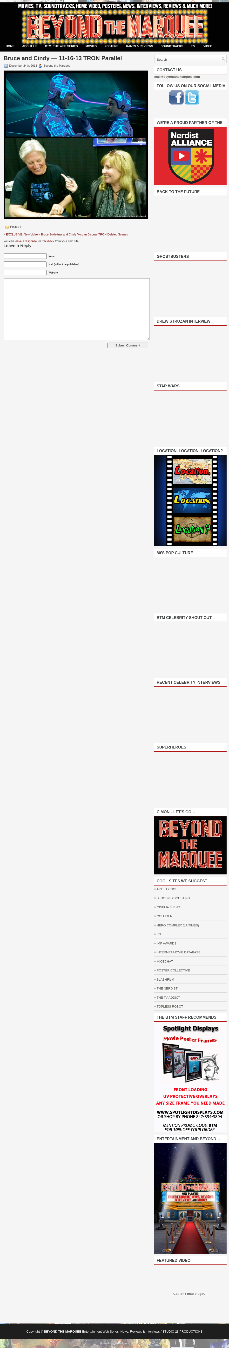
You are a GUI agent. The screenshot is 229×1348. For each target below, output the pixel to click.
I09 (159, 934)
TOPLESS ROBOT (170, 1006)
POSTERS (111, 46)
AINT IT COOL (167, 889)
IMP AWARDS (166, 943)
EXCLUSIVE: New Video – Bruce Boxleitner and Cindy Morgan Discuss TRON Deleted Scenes (67, 234)
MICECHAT (165, 961)
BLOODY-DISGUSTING (173, 898)
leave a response (26, 241)
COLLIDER (164, 916)
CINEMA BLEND (168, 907)
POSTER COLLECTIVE (173, 970)
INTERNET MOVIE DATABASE (178, 952)
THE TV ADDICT (168, 997)
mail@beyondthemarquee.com (177, 76)
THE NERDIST (167, 988)
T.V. (193, 46)
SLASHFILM (165, 979)
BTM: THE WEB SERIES (61, 46)
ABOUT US (29, 46)
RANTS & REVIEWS (139, 46)
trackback (48, 241)
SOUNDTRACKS (172, 46)
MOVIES (91, 46)
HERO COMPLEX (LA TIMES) (178, 925)
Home (10, 46)
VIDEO (207, 46)
